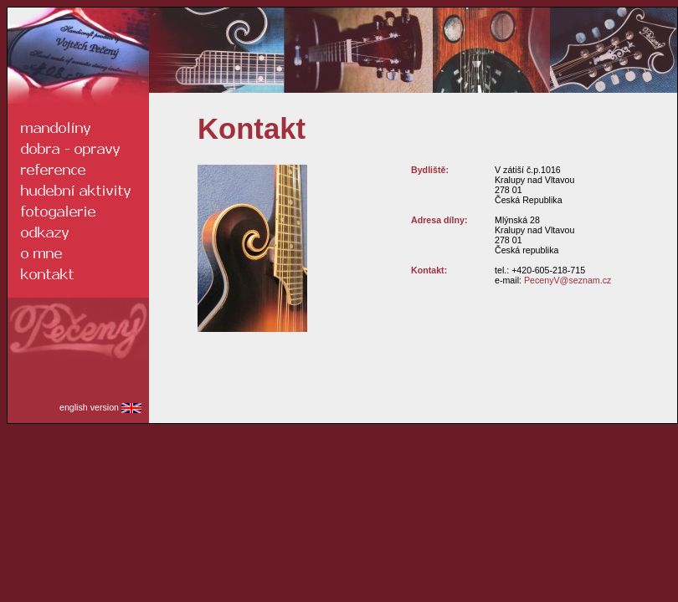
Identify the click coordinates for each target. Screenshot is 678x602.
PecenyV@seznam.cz (567, 280)
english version (100, 407)
